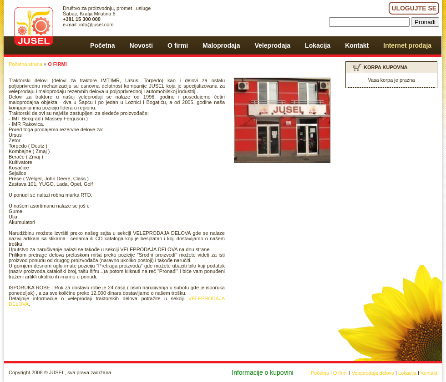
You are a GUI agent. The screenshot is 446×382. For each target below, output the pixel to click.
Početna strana (25, 64)
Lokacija (407, 373)
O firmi (340, 373)
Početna (320, 373)
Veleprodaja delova (373, 373)
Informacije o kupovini (262, 372)
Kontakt (429, 373)
